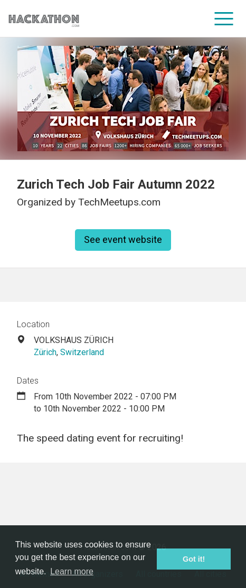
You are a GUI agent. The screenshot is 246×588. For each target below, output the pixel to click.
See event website (123, 239)
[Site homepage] (43, 18)
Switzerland (82, 352)
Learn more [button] (71, 571)
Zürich (45, 352)
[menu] (224, 18)
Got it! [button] (194, 559)
